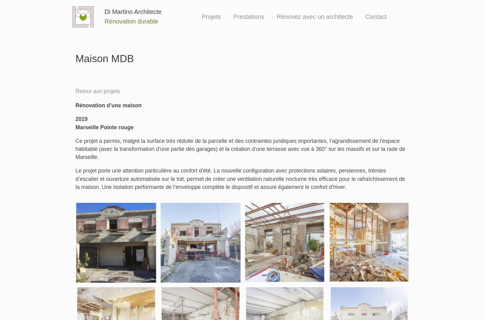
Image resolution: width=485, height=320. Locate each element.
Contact (376, 16)
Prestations (248, 16)
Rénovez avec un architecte (315, 16)
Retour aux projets (97, 91)
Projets (211, 16)
